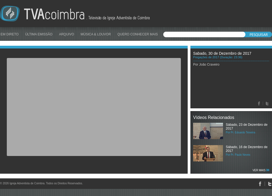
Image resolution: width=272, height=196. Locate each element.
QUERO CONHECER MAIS (138, 34)
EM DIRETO (9, 34)
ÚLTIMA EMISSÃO (38, 34)
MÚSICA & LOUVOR (96, 34)
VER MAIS (260, 170)
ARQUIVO (66, 34)
